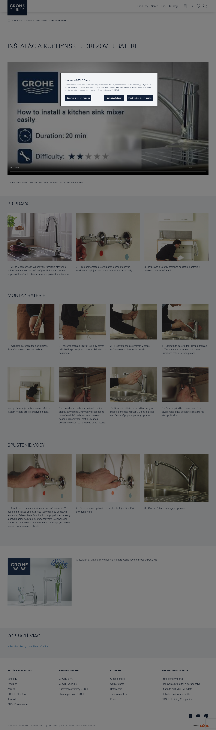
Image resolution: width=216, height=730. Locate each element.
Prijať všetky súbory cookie (140, 98)
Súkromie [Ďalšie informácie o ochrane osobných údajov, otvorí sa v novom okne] (115, 90)
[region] (109, 89)
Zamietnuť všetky (114, 98)
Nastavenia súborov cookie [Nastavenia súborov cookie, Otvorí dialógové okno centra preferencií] (78, 98)
